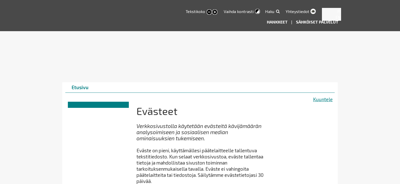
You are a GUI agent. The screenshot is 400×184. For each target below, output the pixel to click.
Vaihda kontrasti (239, 11)
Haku (269, 11)
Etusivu (80, 87)
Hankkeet (278, 21)
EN (338, 17)
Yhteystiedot (297, 11)
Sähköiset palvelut (317, 21)
